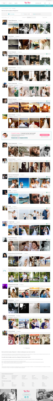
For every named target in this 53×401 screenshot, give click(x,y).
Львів (12, 380)
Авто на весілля (34, 375)
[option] (13, 29)
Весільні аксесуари (44, 374)
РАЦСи (33, 374)
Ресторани (23, 375)
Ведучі (2, 375)
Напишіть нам (49, 0)
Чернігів (3, 382)
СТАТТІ (45, 3)
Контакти (31, 396)
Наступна (28, 345)
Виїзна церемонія (14, 374)
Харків (33, 380)
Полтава (33, 381)
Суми (32, 382)
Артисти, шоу (13, 376)
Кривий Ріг (43, 381)
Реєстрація (49, 5)
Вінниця (3, 383)
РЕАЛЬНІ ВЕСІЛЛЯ (38, 3)
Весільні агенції (24, 373)
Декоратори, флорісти (15, 373)
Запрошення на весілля (45, 375)
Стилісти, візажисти (4, 376)
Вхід (45, 5)
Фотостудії (33, 373)
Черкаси (33, 383)
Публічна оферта (26, 396)
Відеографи (3, 374)
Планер (4, 3)
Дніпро (43, 380)
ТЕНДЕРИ (15, 3)
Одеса (23, 380)
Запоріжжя (43, 382)
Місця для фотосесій (24, 376)
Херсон (23, 382)
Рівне (12, 381)
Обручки (43, 373)
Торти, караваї (24, 374)
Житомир (3, 381)
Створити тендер (44, 134)
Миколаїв (23, 381)
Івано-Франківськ (14, 382)
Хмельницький (14, 383)
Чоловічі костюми (44, 376)
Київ (2, 380)
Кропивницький (44, 383)
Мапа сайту (22, 396)
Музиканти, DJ (14, 375)
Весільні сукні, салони (35, 376)
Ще (49, 3)
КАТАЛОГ (10, 3)
